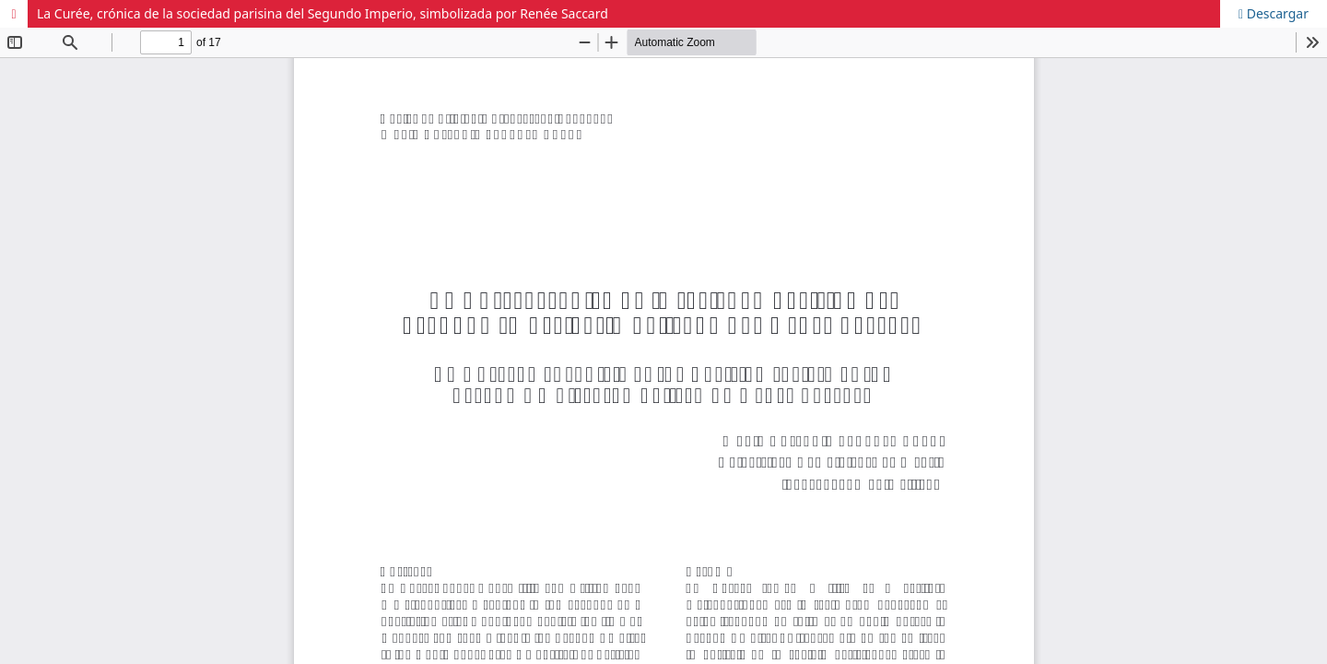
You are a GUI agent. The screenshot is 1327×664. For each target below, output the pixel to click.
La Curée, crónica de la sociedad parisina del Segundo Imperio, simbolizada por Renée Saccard (322, 13)
